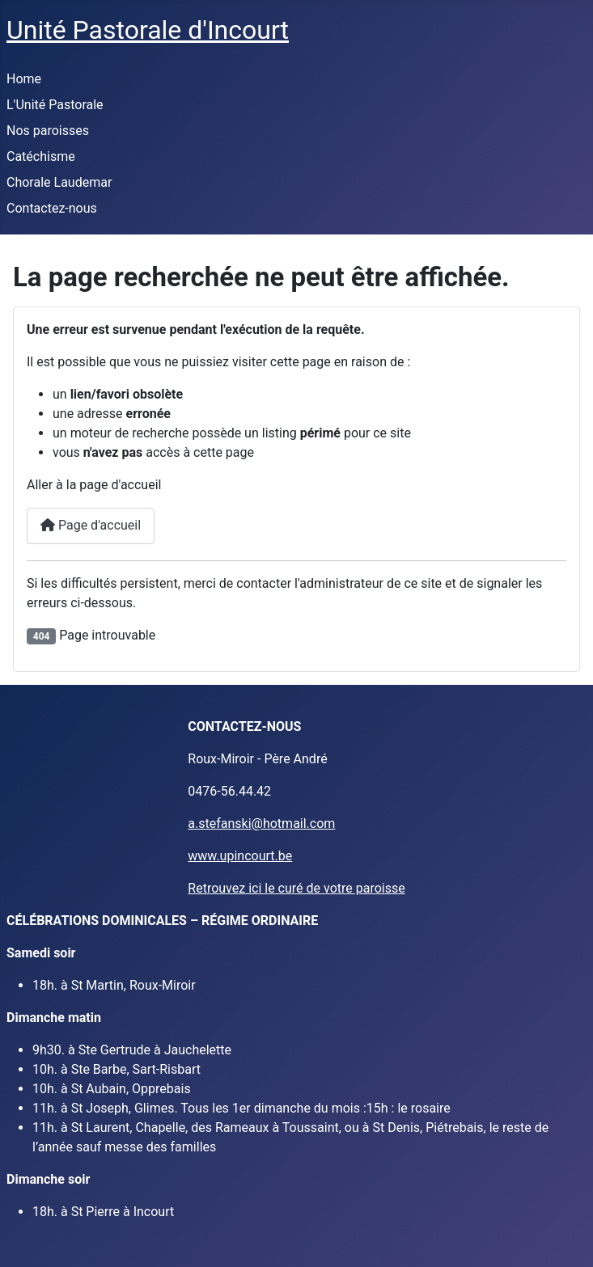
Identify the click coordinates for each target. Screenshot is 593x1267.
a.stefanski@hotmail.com (261, 823)
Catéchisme (40, 156)
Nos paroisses (47, 130)
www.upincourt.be (240, 856)
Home (23, 79)
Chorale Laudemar (59, 182)
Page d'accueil (90, 525)
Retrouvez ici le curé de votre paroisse (296, 888)
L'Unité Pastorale (55, 104)
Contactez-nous (51, 208)
